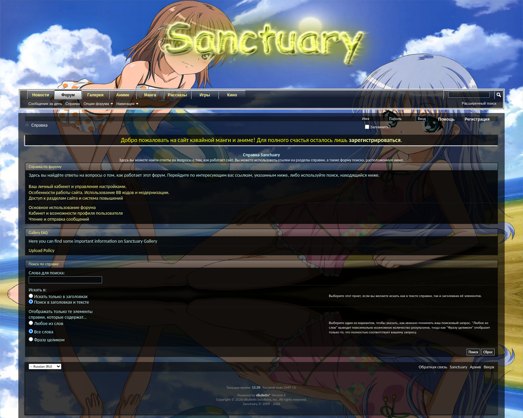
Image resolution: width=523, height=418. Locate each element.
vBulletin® (263, 395)
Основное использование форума (62, 207)
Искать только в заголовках (58, 296)
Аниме (122, 95)
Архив (475, 366)
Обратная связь (433, 366)
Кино (232, 95)
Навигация (125, 104)
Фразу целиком (46, 340)
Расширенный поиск (479, 103)
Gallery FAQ (38, 232)
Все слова (41, 332)
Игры (204, 95)
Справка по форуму (45, 166)
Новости (40, 95)
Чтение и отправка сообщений (59, 219)
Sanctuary (458, 366)
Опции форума (96, 104)
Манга (150, 95)
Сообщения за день (45, 104)
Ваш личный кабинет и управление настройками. (77, 186)
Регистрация (477, 119)
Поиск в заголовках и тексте (59, 302)
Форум (68, 95)
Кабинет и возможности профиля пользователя (76, 213)
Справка (72, 104)
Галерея (95, 95)
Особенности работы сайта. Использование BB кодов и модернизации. (99, 192)
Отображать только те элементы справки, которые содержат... (61, 314)
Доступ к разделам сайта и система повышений (76, 198)
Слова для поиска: (47, 273)
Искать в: (37, 290)
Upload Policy (41, 250)
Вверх (489, 366)
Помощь (446, 119)
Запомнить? (378, 127)
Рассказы (177, 95)
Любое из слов (46, 323)
